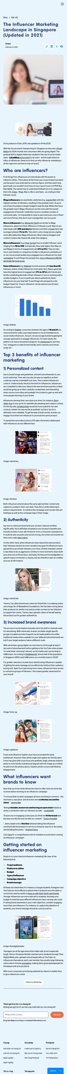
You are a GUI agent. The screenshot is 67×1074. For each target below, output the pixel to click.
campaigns (8, 258)
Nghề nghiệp (8, 1058)
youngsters (26, 963)
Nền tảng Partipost (32, 1058)
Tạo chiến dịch (51, 1053)
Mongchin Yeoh (31, 223)
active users (19, 158)
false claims (23, 538)
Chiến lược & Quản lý (33, 1048)
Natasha (27, 266)
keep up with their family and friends (43, 894)
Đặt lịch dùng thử (52, 1048)
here (10, 835)
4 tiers (14, 192)
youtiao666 (49, 811)
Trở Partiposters (52, 1058)
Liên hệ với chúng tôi (11, 1053)
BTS (10, 189)
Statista (18, 330)
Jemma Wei (16, 803)
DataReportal (31, 654)
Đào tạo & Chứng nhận (33, 1053)
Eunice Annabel (50, 819)
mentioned (45, 342)
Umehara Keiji (23, 407)
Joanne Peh (51, 200)
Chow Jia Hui (30, 243)
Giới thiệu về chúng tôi (12, 1048)
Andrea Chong (32, 830)
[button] (61, 4)
